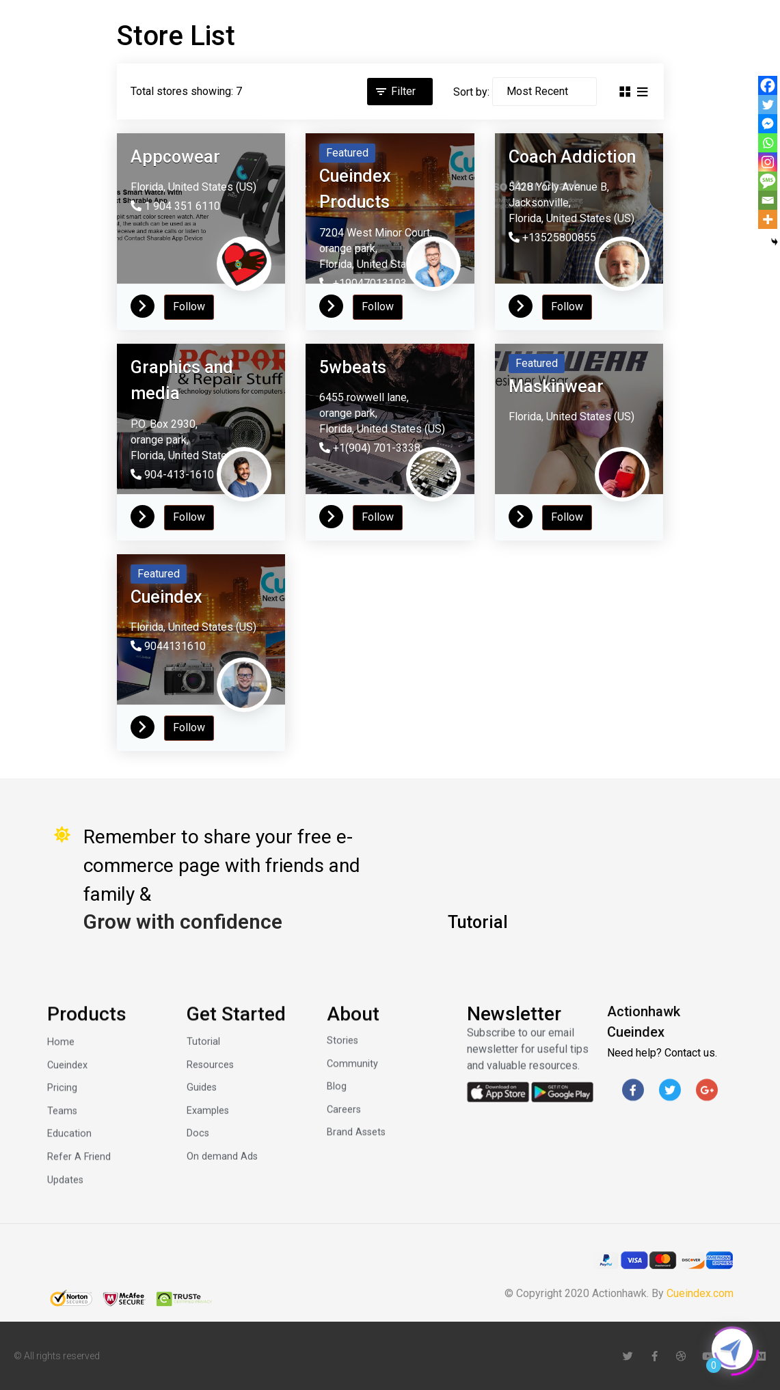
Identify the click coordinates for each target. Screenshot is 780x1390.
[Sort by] (544, 91)
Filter (403, 91)
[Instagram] (767, 162)
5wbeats (352, 367)
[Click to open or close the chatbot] (732, 1348)
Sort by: (471, 91)
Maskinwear (556, 386)
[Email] (767, 200)
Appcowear (175, 157)
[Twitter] (767, 104)
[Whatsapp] (767, 142)
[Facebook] (767, 85)
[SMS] (767, 181)
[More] (767, 219)
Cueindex (166, 597)
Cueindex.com (700, 1293)
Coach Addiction (572, 157)
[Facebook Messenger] (767, 123)
